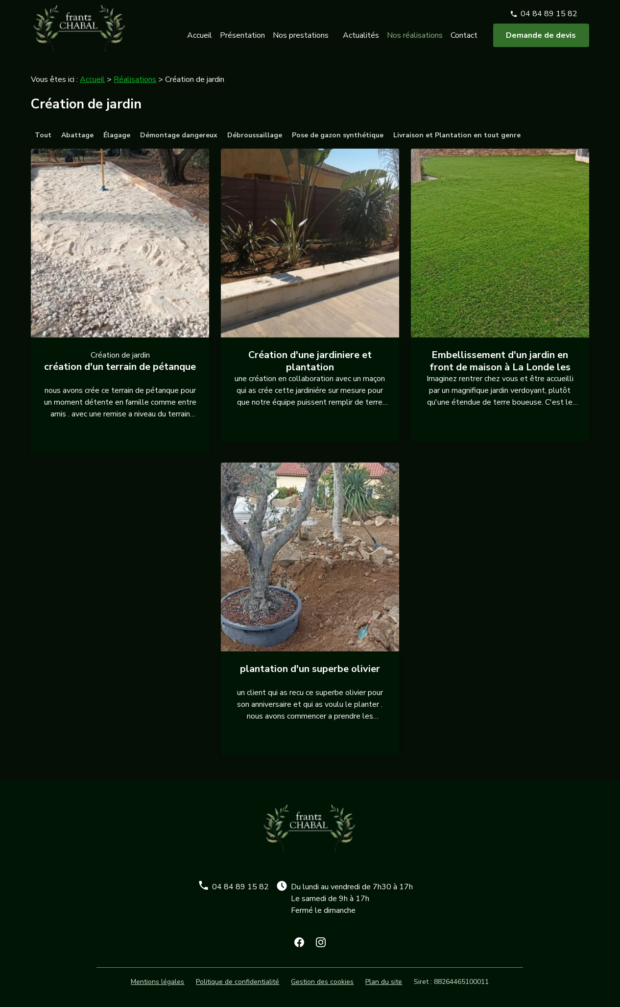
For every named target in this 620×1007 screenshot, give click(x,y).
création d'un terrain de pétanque (120, 366)
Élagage (116, 135)
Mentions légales (157, 981)
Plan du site (383, 981)
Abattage (77, 135)
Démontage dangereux (178, 135)
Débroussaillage (254, 135)
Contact (464, 40)
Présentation (242, 40)
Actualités (361, 40)
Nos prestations (301, 40)
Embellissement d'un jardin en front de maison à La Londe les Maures (500, 367)
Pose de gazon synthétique (337, 135)
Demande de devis (541, 40)
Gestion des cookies (322, 981)
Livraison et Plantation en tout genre (457, 135)
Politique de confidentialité (237, 981)
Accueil (199, 40)
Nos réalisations (415, 40)
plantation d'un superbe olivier (310, 668)
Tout (43, 135)
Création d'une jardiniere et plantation (310, 361)
